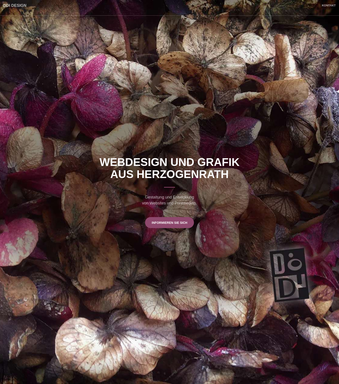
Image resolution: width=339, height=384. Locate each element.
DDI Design (14, 5)
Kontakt (329, 5)
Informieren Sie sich (169, 222)
